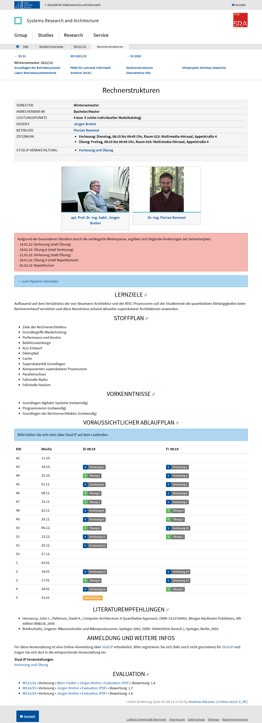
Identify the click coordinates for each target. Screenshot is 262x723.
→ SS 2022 (133, 56)
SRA (22, 46)
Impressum (177, 719)
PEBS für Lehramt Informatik (90, 68)
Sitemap (213, 719)
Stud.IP (107, 647)
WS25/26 (29, 683)
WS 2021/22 (78, 56)
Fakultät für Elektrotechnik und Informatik (74, 5)
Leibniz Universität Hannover (146, 719)
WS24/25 (29, 688)
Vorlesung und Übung (96, 150)
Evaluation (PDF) (117, 683)
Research (73, 35)
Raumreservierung (235, 719)
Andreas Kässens (202, 701)
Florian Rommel (86, 130)
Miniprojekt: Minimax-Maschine (204, 68)
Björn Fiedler (67, 683)
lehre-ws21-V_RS (233, 701)
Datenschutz (196, 719)
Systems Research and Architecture (63, 20)
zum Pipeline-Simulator (40, 281)
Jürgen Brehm (85, 124)
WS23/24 (29, 693)
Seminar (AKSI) (80, 73)
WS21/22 (80, 47)
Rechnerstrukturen (110, 47)
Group (20, 35)
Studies (45, 35)
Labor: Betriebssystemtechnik (35, 73)
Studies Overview (51, 47)
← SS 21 (20, 56)
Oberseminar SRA (138, 73)
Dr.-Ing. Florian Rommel (167, 217)
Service (100, 35)
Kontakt (240, 5)
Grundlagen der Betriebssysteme (37, 68)
